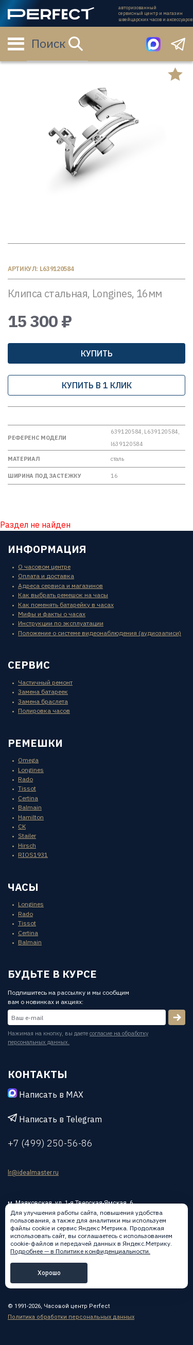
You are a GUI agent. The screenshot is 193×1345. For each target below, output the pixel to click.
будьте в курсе (52, 974)
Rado (25, 779)
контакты (37, 1074)
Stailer (27, 835)
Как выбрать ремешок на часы (63, 595)
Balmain (30, 807)
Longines (31, 770)
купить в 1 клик (97, 385)
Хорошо (49, 1273)
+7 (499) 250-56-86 (50, 1143)
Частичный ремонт (45, 682)
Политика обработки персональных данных (71, 1317)
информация (47, 549)
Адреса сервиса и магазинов (60, 585)
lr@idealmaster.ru (33, 1172)
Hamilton (31, 817)
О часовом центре (44, 566)
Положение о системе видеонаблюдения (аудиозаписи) (99, 633)
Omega (28, 760)
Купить (97, 353)
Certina (28, 798)
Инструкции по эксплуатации (60, 623)
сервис (29, 665)
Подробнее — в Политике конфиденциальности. (80, 1251)
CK (22, 826)
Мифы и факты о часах (51, 614)
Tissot (27, 788)
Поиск (57, 43)
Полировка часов (44, 710)
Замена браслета (43, 701)
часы (23, 887)
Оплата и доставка (46, 576)
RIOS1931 (33, 854)
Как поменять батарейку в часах (66, 604)
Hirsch (27, 845)
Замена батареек (43, 691)
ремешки (35, 743)
